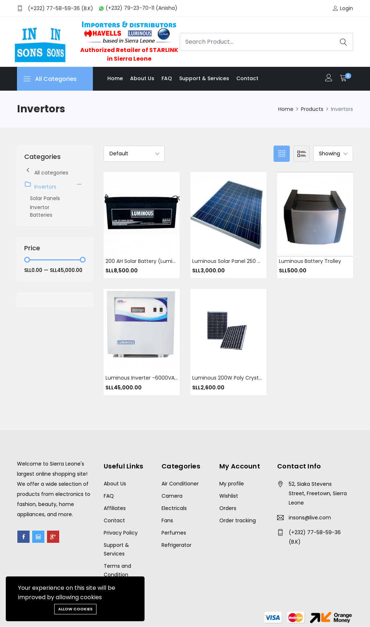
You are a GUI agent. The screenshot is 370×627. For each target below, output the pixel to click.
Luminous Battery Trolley (310, 261)
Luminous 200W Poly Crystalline (232, 378)
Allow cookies (75, 609)
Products (312, 109)
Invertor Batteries (41, 211)
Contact (247, 78)
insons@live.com (310, 517)
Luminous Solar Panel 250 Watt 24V (236, 261)
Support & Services (204, 78)
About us (142, 78)
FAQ (167, 78)
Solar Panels (45, 198)
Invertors (40, 185)
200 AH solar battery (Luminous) (146, 261)
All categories (46, 171)
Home (115, 78)
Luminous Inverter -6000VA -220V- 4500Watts (165, 378)
